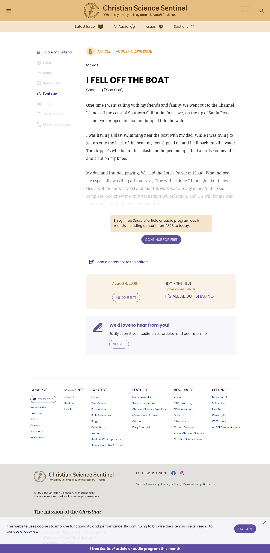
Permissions (190, 483)
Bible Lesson (181, 420)
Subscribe (218, 402)
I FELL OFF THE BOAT (125, 80)
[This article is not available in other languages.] (54, 124)
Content (99, 388)
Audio (95, 432)
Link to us (36, 412)
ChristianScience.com (188, 438)
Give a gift (218, 414)
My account (219, 396)
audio (107, 444)
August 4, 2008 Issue (132, 51)
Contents (124, 297)
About (178, 396)
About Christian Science (189, 432)
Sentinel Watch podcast (106, 438)
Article (101, 51)
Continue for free (160, 239)
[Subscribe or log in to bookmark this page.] (49, 83)
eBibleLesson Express (145, 414)
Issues (95, 396)
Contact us (43, 398)
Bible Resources (101, 414)
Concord (137, 420)
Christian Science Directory (149, 408)
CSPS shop (219, 420)
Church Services (184, 426)
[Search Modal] (261, 11)
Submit (117, 343)
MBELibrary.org (183, 402)
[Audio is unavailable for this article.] (45, 63)
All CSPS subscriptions (226, 426)
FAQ (32, 418)
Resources (183, 388)
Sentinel (69, 402)
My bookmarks (141, 396)
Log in (244, 11)
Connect (38, 388)
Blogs (94, 420)
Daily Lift (179, 414)
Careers (35, 424)
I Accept (245, 528)
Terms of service (146, 483)
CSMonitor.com (183, 408)
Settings (219, 388)
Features (140, 388)
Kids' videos (98, 408)
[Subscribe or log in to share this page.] (45, 73)
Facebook (36, 430)
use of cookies (25, 531)
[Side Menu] (8, 11)
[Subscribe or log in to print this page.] (44, 104)
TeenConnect (99, 402)
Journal (69, 396)
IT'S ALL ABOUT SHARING (188, 296)
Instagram (37, 436)
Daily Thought (141, 426)
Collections (98, 426)
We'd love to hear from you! (137, 324)
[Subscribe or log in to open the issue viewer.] (51, 114)
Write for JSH (38, 406)
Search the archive (144, 402)
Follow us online (151, 472)
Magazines (73, 388)
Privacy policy (170, 483)
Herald (68, 408)
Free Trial (217, 408)
